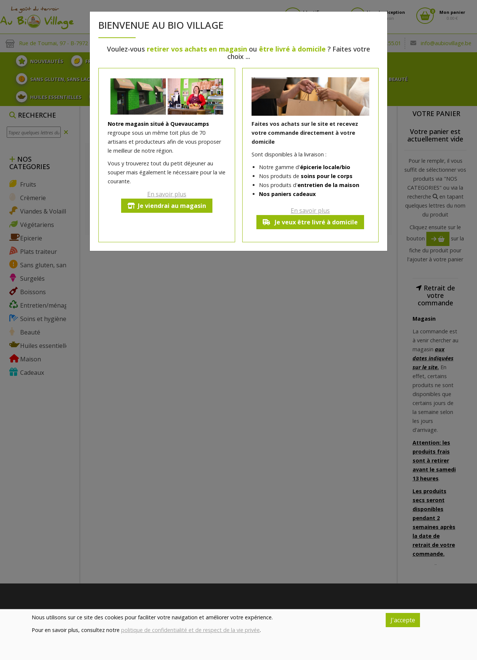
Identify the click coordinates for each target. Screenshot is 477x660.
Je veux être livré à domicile (310, 222)
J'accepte (403, 620)
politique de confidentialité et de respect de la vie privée (190, 629)
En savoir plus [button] (166, 194)
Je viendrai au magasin (166, 206)
